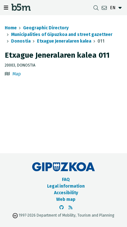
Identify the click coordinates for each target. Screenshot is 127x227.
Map (16, 74)
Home (11, 28)
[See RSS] (70, 207)
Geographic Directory (46, 28)
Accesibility (66, 192)
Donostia (21, 41)
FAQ (66, 179)
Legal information (66, 186)
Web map (66, 199)
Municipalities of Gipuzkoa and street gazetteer (61, 34)
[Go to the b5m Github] (61, 207)
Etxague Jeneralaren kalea (64, 41)
